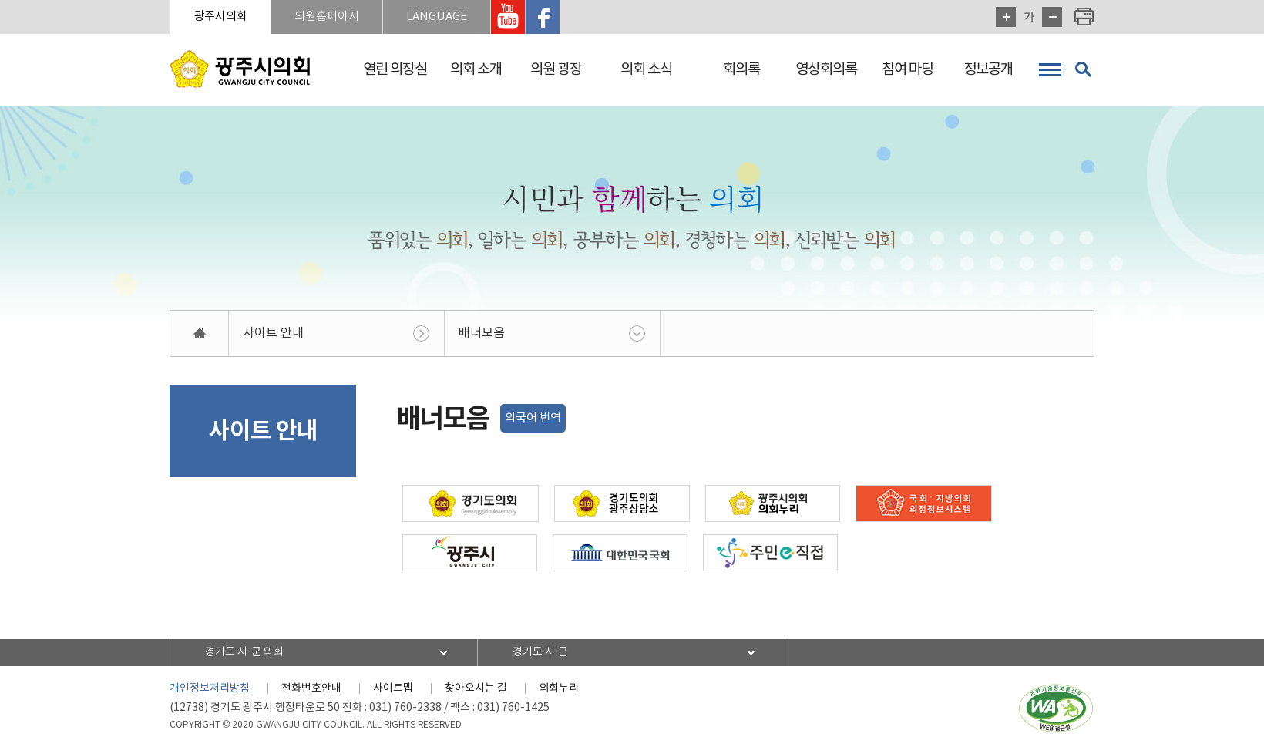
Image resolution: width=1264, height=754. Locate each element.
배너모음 (482, 333)
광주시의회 (220, 16)
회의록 (741, 69)
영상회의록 (826, 69)
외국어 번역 (533, 418)
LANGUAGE (436, 16)
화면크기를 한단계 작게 (1052, 17)
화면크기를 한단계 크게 (1006, 17)
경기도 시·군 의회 (244, 652)
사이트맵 (393, 688)
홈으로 (199, 333)
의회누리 (559, 688)
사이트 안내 (273, 333)
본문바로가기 (0, 0)
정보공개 (988, 69)
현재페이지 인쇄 (1084, 17)
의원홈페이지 (326, 16)
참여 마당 (907, 69)
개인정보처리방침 (210, 688)
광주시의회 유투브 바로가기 (508, 17)
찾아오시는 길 (476, 688)
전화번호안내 (311, 688)
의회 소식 (646, 69)
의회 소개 (476, 69)
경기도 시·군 (541, 652)
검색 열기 (1083, 69)
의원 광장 (556, 69)
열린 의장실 (395, 69)
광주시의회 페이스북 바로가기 (543, 17)
